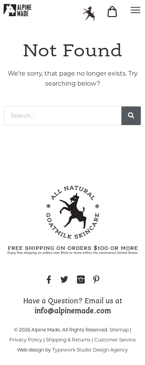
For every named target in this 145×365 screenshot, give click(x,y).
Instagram (81, 280)
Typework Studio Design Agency (90, 350)
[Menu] (135, 9)
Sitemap (119, 330)
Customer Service (115, 340)
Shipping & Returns (68, 340)
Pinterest (96, 280)
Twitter (64, 280)
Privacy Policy (25, 340)
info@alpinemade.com (72, 311)
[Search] (131, 115)
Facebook (49, 280)
